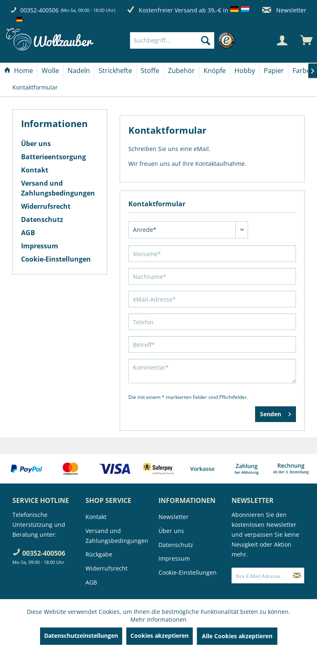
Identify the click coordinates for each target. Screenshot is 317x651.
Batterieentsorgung (53, 156)
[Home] (18, 70)
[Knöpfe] (214, 70)
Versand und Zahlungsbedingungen (58, 188)
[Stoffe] (150, 70)
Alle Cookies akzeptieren (237, 636)
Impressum (39, 245)
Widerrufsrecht (46, 206)
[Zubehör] (181, 70)
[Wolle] (50, 70)
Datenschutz (42, 219)
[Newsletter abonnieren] (297, 575)
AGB (28, 232)
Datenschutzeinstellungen (81, 635)
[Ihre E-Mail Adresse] (261, 575)
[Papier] (274, 70)
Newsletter (284, 10)
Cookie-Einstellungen (56, 259)
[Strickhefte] (115, 70)
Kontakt (34, 170)
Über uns (36, 143)
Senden (275, 413)
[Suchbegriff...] (172, 40)
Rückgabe (98, 554)
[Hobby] (244, 70)
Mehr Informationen (158, 619)
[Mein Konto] (282, 40)
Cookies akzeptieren (159, 635)
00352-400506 (39, 10)
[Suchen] (205, 40)
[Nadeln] (79, 70)
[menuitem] (184, 40)
